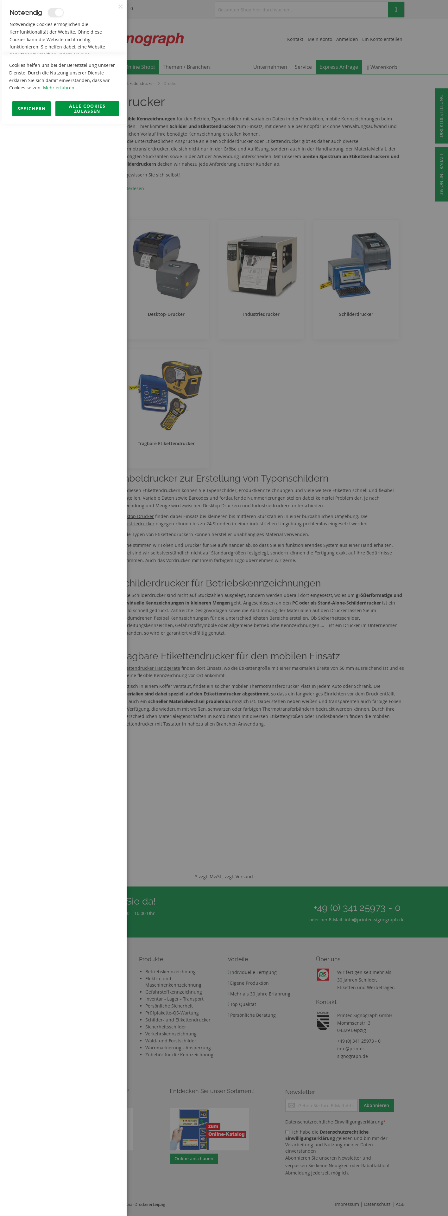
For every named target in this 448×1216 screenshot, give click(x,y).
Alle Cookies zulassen (87, 1200)
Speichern (31, 1201)
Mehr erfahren (58, 1180)
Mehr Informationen (98, 68)
